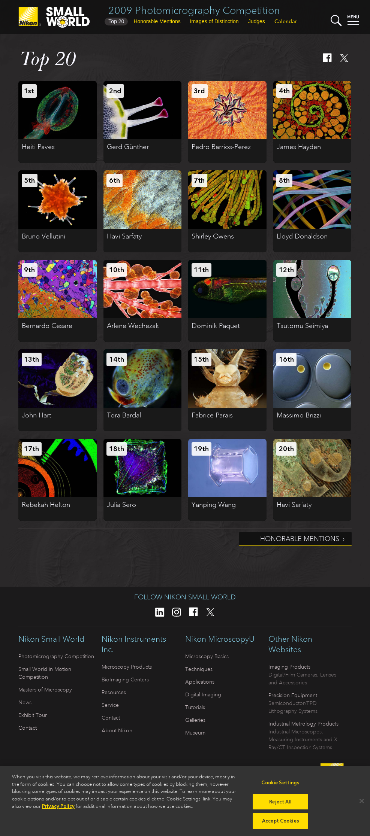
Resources (114, 692)
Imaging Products (289, 666)
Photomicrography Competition (56, 656)
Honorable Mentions (299, 539)
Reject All (280, 805)
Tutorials (195, 707)
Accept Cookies (280, 824)
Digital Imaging (203, 694)
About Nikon (117, 730)
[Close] (362, 804)
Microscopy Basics (207, 656)
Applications (199, 681)
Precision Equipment (292, 695)
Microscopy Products (127, 666)
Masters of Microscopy (45, 689)
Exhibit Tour (32, 715)
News (24, 702)
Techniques (199, 669)
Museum (195, 732)
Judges (256, 21)
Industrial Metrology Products (303, 723)
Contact (27, 727)
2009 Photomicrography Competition (194, 10)
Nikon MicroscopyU (220, 639)
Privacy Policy (58, 810)
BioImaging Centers (125, 679)
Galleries (195, 720)
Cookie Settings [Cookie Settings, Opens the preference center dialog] (280, 786)
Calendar (285, 21)
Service (110, 705)
